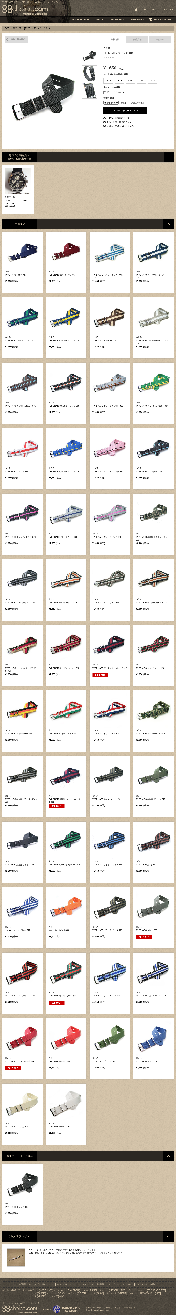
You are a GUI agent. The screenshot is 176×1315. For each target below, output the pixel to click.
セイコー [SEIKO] (57, 1293)
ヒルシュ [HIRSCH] (109, 1290)
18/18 (119, 80)
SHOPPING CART (162, 19)
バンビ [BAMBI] (90, 1290)
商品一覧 (17, 28)
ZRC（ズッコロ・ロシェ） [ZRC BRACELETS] (143, 1290)
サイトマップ (141, 1284)
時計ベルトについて (65, 1284)
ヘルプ (130, 1284)
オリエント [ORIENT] (116, 1293)
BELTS (99, 19)
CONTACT (168, 10)
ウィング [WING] (57, 1296)
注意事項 (160, 39)
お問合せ (154, 1284)
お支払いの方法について (118, 118)
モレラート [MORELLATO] (40, 1290)
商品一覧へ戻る (16, 39)
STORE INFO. (137, 19)
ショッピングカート (115, 1284)
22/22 (141, 80)
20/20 (130, 80)
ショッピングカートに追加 (125, 110)
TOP (7, 28)
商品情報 (115, 39)
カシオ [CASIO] (96, 1293)
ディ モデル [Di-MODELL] (68, 1290)
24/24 (152, 80)
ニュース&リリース (85, 1284)
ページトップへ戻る (169, 157)
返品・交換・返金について (119, 122)
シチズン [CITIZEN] (77, 1293)
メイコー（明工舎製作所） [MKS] (145, 1293)
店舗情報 (100, 1284)
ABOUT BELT (117, 19)
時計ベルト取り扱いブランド (41, 1284)
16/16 (108, 80)
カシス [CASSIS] (38, 1293)
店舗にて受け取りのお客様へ (120, 126)
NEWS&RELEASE (81, 19)
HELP (154, 10)
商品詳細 (137, 39)
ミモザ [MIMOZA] (38, 1296)
